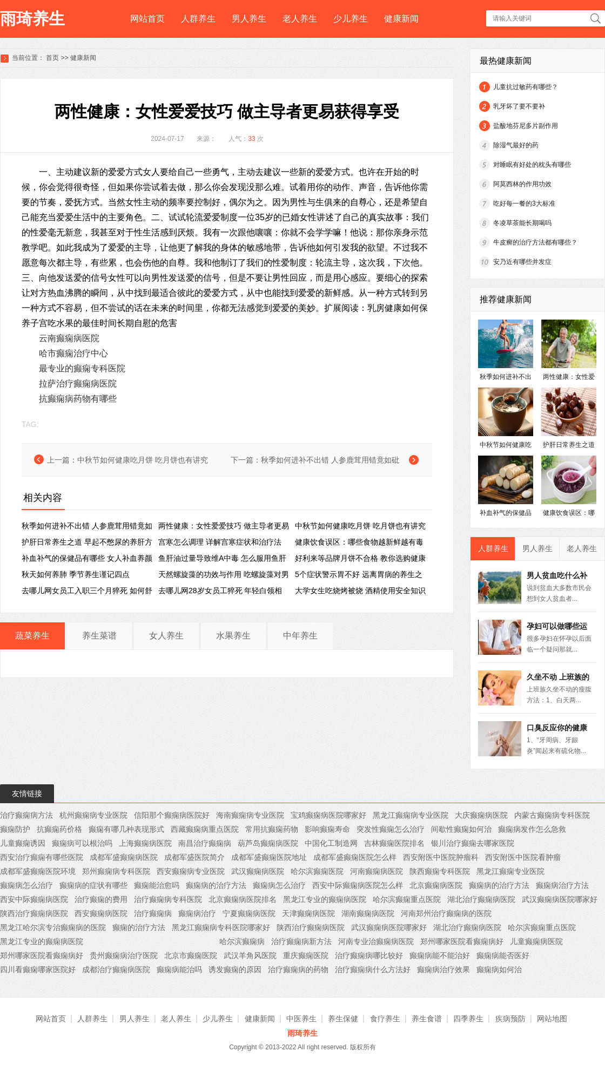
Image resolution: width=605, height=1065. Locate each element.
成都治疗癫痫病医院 (116, 969)
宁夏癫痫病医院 (249, 913)
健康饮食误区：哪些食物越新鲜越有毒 (359, 542)
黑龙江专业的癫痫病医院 (324, 899)
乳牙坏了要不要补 (519, 106)
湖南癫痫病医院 (367, 913)
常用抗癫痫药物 (271, 829)
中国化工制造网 (331, 843)
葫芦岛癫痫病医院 (268, 843)
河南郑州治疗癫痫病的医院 (446, 913)
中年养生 (300, 635)
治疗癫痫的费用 (101, 899)
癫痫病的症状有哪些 (93, 885)
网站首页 (147, 18)
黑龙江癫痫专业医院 (510, 871)
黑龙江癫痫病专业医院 (410, 815)
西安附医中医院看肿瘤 (523, 857)
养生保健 (343, 1018)
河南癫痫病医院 (376, 871)
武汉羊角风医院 (250, 955)
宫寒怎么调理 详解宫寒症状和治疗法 (219, 542)
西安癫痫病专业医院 (191, 871)
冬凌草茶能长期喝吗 (522, 223)
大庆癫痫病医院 (481, 815)
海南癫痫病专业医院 (250, 815)
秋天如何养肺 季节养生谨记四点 (76, 574)
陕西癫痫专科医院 (439, 871)
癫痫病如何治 (499, 969)
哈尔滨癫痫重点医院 (407, 899)
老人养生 (300, 18)
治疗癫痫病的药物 (298, 969)
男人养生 (249, 18)
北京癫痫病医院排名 (243, 899)
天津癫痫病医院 (308, 913)
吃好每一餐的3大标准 (524, 203)
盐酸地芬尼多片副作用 (525, 126)
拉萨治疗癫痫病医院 (78, 383)
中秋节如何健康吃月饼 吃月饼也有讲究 (142, 460)
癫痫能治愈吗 (156, 885)
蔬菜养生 (32, 635)
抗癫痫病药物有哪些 (78, 398)
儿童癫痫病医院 (536, 941)
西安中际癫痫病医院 (34, 899)
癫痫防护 (15, 829)
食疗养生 (385, 1018)
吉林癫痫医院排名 (394, 843)
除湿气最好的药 (516, 145)
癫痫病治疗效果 (443, 969)
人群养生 (198, 18)
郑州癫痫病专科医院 (116, 871)
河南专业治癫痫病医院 (376, 941)
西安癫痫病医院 (101, 913)
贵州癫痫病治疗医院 (124, 955)
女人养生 (166, 635)
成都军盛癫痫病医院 (124, 857)
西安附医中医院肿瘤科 (441, 857)
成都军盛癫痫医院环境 (38, 871)
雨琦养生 (32, 19)
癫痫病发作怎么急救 (532, 829)
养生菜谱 (99, 635)
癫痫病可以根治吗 (82, 843)
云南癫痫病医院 (69, 338)
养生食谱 (427, 1018)
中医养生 (301, 1018)
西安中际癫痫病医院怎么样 (357, 885)
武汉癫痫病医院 (257, 871)
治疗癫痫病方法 (26, 815)
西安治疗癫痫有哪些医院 (41, 857)
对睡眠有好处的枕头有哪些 (532, 164)
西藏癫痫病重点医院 (205, 829)
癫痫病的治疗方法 (216, 885)
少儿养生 (350, 18)
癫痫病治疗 (197, 913)
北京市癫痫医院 (190, 955)
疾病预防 (510, 1018)
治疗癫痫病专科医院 (168, 899)
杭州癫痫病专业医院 (93, 815)
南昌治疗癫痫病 (204, 843)
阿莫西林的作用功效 (522, 184)
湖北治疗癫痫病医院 (481, 899)
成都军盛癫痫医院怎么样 (354, 857)
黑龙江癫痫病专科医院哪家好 (221, 927)
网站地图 (552, 1018)
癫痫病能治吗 (179, 969)
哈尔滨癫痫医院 (317, 871)
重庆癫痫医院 (305, 955)
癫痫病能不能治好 (439, 955)
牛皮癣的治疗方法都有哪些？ (535, 242)
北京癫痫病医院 (435, 885)
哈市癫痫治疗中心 (73, 353)
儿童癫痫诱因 (22, 843)
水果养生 (233, 635)
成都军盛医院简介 (194, 857)
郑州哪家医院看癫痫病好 (461, 941)
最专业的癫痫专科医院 (82, 368)
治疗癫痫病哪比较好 (369, 955)
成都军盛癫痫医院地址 (269, 857)
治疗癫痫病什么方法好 (373, 969)
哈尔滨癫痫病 (242, 941)
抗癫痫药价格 (59, 829)
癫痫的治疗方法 (138, 927)
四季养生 (468, 1018)
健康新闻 (401, 18)
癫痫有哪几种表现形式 (126, 829)
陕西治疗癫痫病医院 (34, 913)
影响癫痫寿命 (327, 829)
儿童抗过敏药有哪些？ (525, 87)
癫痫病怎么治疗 (26, 885)
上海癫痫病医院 (145, 843)
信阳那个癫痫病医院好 (172, 815)
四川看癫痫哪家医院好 (38, 969)
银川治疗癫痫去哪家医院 (472, 843)
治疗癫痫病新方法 (301, 941)
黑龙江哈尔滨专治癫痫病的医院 (53, 927)
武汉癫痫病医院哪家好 (559, 899)
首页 (52, 58)
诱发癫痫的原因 (235, 969)
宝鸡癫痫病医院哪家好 (328, 815)
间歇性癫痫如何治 (461, 829)
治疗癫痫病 (153, 913)
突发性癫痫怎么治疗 (391, 829)
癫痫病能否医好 (502, 955)
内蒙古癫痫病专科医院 (552, 815)
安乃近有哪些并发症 (522, 262)
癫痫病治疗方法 (562, 885)
